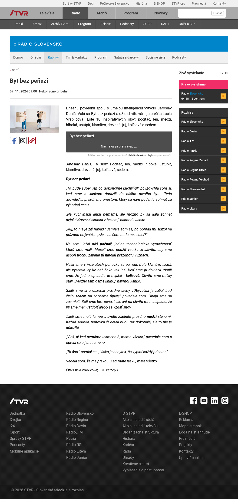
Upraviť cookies (191, 458)
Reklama (186, 419)
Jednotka (17, 413)
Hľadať (217, 13)
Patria (71, 438)
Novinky (161, 13)
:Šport (15, 432)
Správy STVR (72, 3)
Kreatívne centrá (135, 464)
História (142, 3)
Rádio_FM (74, 432)
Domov (18, 57)
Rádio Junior (76, 457)
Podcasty (127, 24)
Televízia (47, 13)
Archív (37, 24)
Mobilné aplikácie (24, 451)
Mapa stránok (190, 426)
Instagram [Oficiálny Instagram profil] (22, 140)
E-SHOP (160, 3)
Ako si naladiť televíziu (140, 426)
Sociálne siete (155, 57)
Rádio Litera (76, 451)
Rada (126, 451)
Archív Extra (60, 24)
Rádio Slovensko (80, 413)
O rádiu (35, 57)
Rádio (75, 13)
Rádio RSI (74, 445)
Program (84, 24)
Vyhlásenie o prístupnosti (143, 470)
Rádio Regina (77, 419)
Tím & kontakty (76, 57)
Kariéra (128, 445)
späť (14, 70)
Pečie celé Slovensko (115, 3)
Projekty (185, 445)
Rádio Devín (76, 426)
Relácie (105, 24)
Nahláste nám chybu (141, 155)
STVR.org (179, 3)
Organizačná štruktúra (140, 432)
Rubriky (53, 57)
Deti (91, 3)
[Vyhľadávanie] (202, 13)
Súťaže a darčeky (126, 57)
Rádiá (19, 24)
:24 (12, 426)
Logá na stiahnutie (194, 432)
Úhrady (128, 457)
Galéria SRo (187, 24)
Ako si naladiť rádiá (138, 419)
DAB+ (165, 24)
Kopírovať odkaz (32, 140)
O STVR (128, 413)
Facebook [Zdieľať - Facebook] (13, 140)
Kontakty (219, 3)
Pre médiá (199, 3)
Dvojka (15, 419)
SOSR (147, 24)
